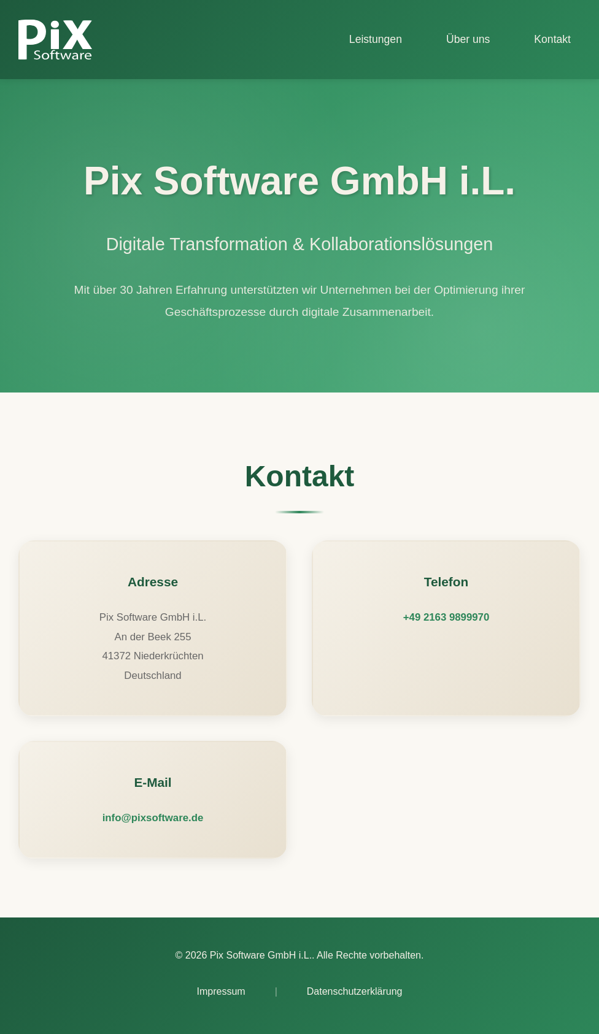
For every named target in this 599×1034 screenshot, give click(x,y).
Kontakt (552, 39)
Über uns (468, 39)
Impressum (221, 991)
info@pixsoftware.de (153, 818)
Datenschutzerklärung (355, 991)
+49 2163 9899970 (446, 617)
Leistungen (375, 39)
